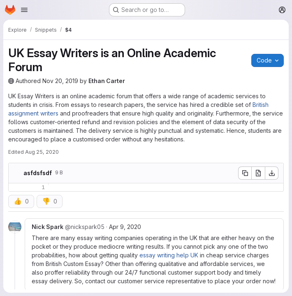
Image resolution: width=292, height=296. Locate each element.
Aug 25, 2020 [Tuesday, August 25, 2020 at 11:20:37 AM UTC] (42, 152)
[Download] (271, 173)
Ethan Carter (106, 80)
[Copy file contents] (244, 173)
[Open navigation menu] (24, 9)
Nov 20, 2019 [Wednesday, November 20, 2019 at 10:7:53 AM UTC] (60, 80)
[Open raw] (258, 173)
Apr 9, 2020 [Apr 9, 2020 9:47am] (125, 226)
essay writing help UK (168, 255)
